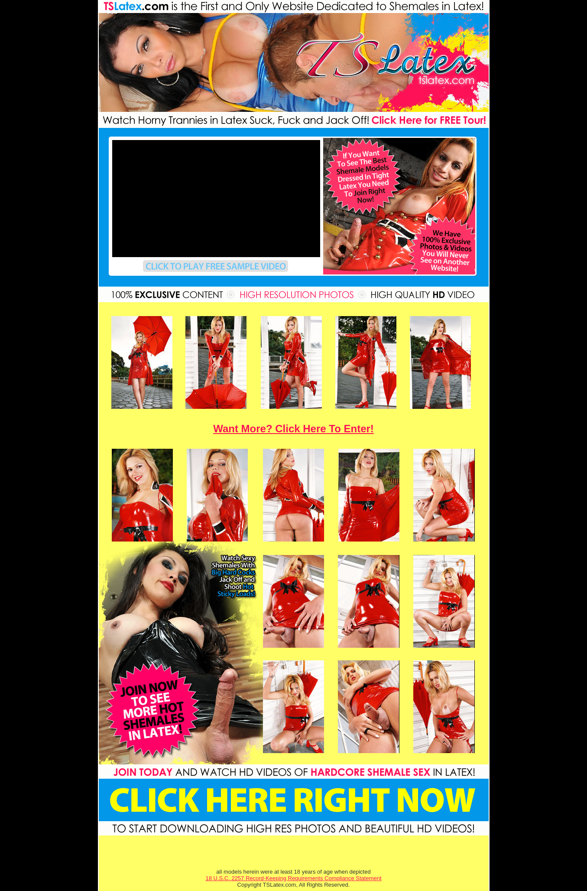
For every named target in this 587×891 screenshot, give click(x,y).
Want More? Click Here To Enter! (293, 428)
